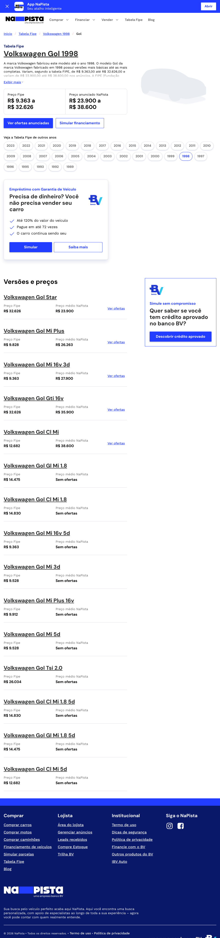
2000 (155, 143)
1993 (40, 154)
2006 (59, 143)
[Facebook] (180, 813)
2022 (26, 133)
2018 (87, 133)
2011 (192, 133)
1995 (25, 154)
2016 (117, 133)
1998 (186, 143)
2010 (207, 133)
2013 (162, 133)
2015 (132, 133)
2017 (102, 133)
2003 (107, 143)
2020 (57, 133)
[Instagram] (169, 813)
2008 (27, 143)
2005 (75, 143)
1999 (171, 143)
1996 (10, 154)
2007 (43, 143)
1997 (200, 143)
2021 (41, 133)
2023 (10, 133)
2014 (147, 133)
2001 (139, 143)
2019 (72, 133)
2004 (91, 143)
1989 (70, 154)
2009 (11, 143)
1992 (55, 154)
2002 (123, 143)
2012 (177, 133)
